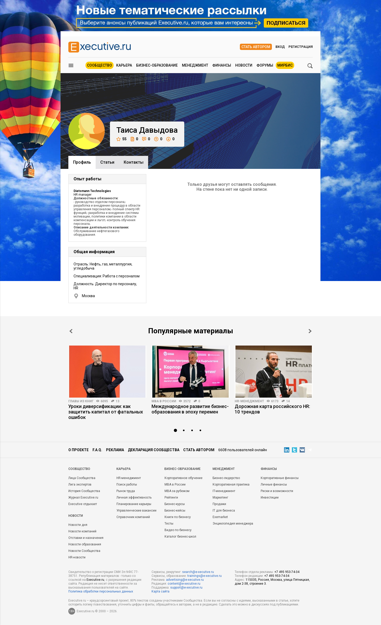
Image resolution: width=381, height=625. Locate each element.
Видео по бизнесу (178, 530)
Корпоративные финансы (280, 478)
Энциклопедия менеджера (233, 523)
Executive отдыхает (82, 504)
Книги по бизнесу (178, 517)
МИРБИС (285, 65)
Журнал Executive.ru (83, 497)
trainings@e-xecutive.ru (204, 576)
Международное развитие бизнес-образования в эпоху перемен (190, 409)
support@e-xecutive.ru (186, 587)
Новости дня (77, 525)
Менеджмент (195, 65)
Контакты (133, 162)
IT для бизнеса (224, 510)
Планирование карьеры (133, 504)
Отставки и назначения (85, 538)
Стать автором (255, 47)
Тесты (169, 523)
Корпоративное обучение (183, 478)
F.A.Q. (97, 450)
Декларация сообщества (153, 450)
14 (288, 401)
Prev (71, 331)
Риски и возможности (277, 491)
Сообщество (99, 65)
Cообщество (79, 469)
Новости (243, 65)
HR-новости (77, 557)
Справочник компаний (133, 517)
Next (310, 331)
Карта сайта (160, 591)
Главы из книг (81, 401)
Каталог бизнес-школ (180, 536)
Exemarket (220, 517)
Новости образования (84, 544)
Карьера (124, 65)
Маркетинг (220, 497)
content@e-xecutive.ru (184, 583)
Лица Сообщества (81, 478)
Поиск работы (126, 484)
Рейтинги (171, 497)
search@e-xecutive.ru (198, 572)
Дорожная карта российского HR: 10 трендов (272, 409)
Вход (280, 47)
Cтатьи (107, 162)
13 (117, 401)
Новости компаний (82, 531)
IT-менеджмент (224, 491)
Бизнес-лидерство (226, 478)
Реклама (115, 450)
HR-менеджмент (249, 401)
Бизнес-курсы (175, 504)
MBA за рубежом (177, 491)
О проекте (78, 450)
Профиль (82, 162)
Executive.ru (95, 580)
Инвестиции (270, 497)
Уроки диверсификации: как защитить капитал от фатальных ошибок (105, 412)
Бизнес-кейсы (175, 510)
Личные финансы (274, 484)
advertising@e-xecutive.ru (185, 580)
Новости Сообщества (84, 551)
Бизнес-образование (157, 65)
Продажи (219, 504)
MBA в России (164, 401)
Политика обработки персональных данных (100, 591)
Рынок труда (125, 491)
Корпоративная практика (231, 484)
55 (121, 139)
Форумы (265, 65)
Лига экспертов (79, 484)
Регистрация (300, 47)
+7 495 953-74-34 (286, 572)
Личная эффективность (134, 497)
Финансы (221, 65)
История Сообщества (84, 491)
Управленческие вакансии (136, 510)
